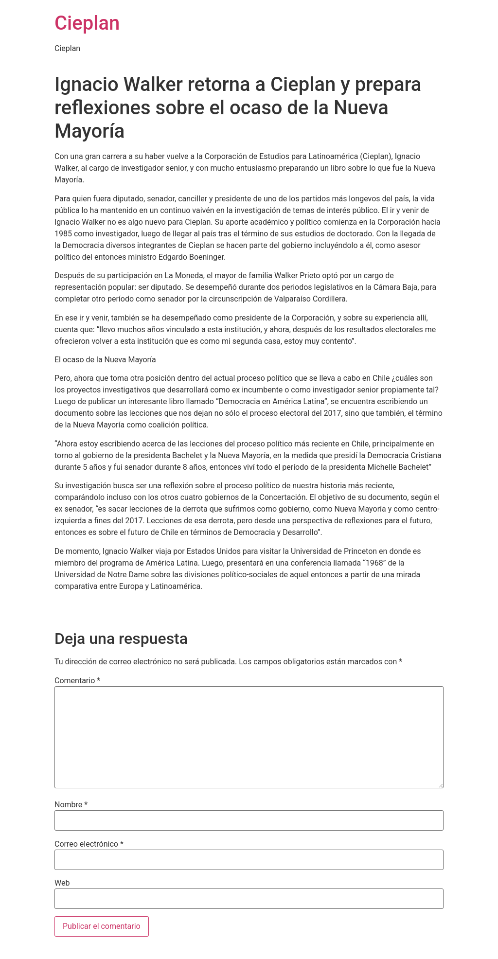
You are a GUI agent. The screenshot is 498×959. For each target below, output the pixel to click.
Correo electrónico (89, 844)
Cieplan (87, 23)
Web (62, 883)
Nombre (71, 805)
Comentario (77, 681)
